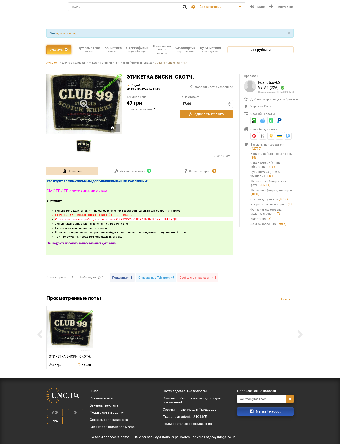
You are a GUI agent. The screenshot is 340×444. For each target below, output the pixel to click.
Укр (53, 411)
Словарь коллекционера (109, 419)
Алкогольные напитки (171, 62)
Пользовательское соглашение (187, 423)
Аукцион (52, 62)
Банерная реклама (104, 405)
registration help (66, 33)
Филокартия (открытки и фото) (268, 183)
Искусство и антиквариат (271, 204)
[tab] (72, 171)
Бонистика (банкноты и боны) (272, 155)
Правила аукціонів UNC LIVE (185, 416)
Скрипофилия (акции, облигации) (265, 164)
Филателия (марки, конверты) (272, 192)
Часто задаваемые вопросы (185, 390)
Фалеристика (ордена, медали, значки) (266, 211)
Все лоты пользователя (267, 146)
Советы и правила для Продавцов (189, 409)
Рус (53, 418)
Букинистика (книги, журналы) (265, 173)
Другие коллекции (75, 62)
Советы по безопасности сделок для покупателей (192, 400)
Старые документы (269, 199)
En (71, 411)
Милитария (260, 218)
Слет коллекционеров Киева (112, 426)
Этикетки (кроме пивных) (133, 62)
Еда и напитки (102, 62)
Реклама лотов (101, 398)
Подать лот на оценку (107, 412)
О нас (94, 390)
